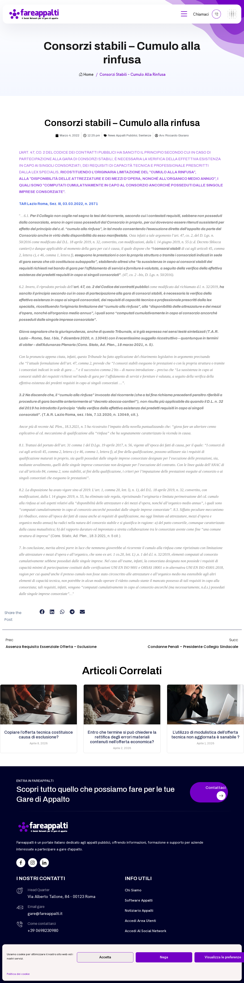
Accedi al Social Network (145, 930)
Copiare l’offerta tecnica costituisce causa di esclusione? (38, 734)
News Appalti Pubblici (122, 135)
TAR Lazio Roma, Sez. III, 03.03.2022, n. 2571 (58, 204)
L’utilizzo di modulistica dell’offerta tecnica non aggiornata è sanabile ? (205, 734)
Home (86, 74)
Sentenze (145, 135)
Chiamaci (207, 14)
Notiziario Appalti (139, 910)
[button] (42, 611)
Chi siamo (133, 890)
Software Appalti (139, 900)
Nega (164, 957)
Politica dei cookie (18, 974)
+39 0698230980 (43, 930)
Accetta (105, 957)
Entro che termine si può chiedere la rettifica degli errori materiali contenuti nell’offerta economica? (122, 737)
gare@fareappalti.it (45, 913)
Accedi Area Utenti (140, 920)
